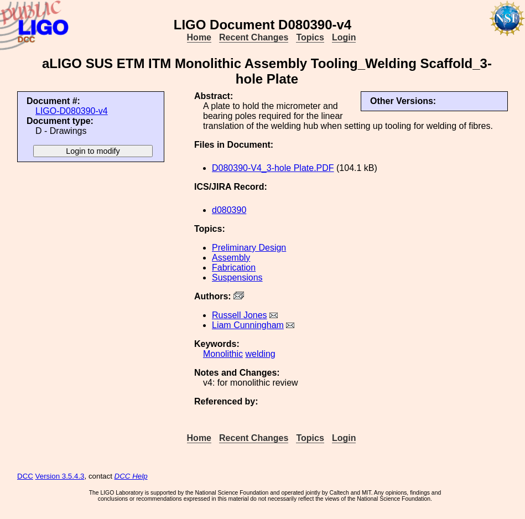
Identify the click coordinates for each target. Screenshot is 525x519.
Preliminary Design (249, 247)
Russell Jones (239, 315)
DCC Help (131, 476)
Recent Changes (253, 37)
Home (199, 37)
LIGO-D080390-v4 (71, 111)
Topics (310, 37)
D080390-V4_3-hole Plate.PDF (273, 168)
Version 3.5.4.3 (60, 476)
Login (344, 37)
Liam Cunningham (248, 325)
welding (260, 354)
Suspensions (237, 277)
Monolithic (223, 354)
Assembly (231, 257)
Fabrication (234, 267)
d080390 (229, 210)
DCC (25, 476)
